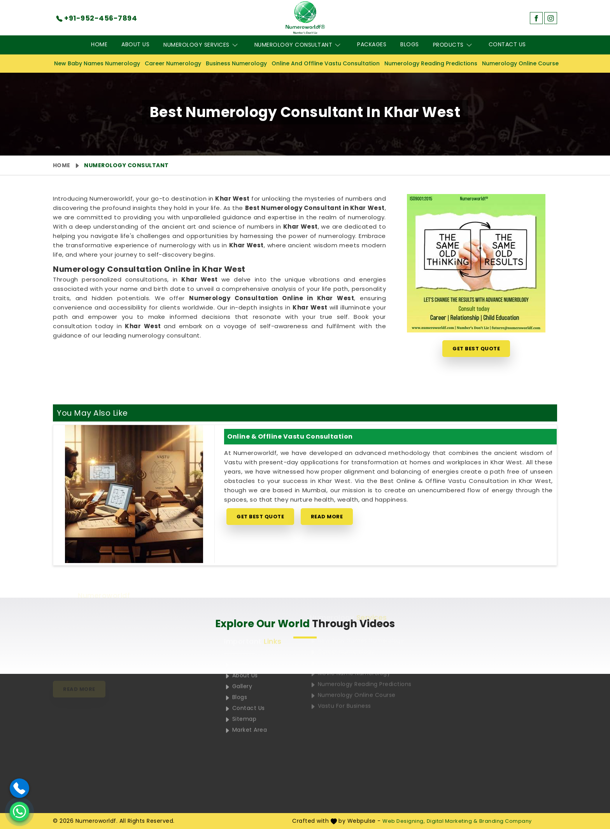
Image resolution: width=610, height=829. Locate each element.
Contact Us (507, 44)
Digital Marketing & (452, 821)
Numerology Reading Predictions (430, 63)
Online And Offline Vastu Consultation (326, 63)
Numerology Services (201, 44)
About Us (135, 44)
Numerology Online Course (520, 63)
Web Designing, (403, 821)
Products (454, 44)
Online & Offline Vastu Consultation (290, 436)
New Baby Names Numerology (97, 63)
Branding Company (505, 821)
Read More (327, 516)
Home (99, 44)
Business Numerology (236, 63)
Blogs (409, 44)
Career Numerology (173, 63)
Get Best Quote (476, 348)
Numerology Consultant (299, 44)
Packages (371, 44)
